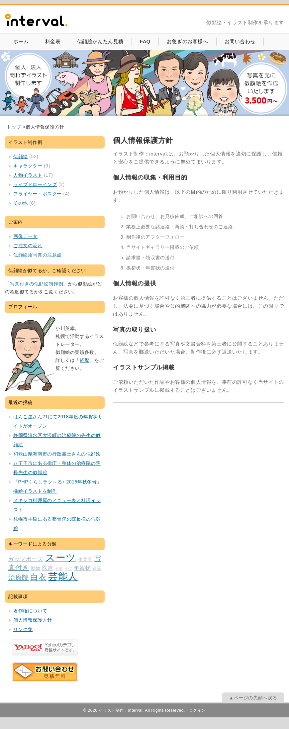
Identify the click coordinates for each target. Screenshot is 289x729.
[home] (14, 127)
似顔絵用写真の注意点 (37, 255)
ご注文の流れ (28, 245)
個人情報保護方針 (32, 620)
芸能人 (63, 576)
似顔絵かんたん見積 (100, 41)
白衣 (38, 577)
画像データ (25, 236)
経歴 (84, 360)
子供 (68, 569)
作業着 (85, 559)
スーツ (60, 557)
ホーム (21, 41)
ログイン (197, 710)
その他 (20, 203)
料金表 (53, 41)
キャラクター (28, 165)
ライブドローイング (35, 184)
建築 (96, 568)
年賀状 (82, 568)
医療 (47, 568)
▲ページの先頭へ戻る (253, 697)
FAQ (145, 41)
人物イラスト (28, 175)
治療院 (18, 577)
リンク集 (23, 629)
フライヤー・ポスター (37, 193)
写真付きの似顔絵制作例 (36, 283)
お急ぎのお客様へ (187, 41)
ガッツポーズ (25, 559)
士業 (59, 569)
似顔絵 (20, 156)
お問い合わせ (240, 41)
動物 (36, 568)
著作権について (30, 610)
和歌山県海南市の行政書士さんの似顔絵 (57, 454)
